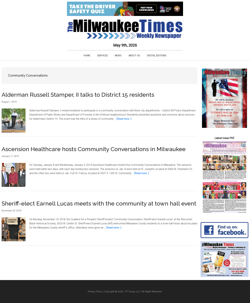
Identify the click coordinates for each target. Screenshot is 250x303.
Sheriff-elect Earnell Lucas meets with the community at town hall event (99, 203)
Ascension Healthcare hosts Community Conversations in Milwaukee (94, 149)
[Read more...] (124, 118)
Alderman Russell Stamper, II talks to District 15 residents (78, 94)
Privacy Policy (95, 291)
